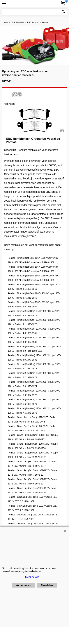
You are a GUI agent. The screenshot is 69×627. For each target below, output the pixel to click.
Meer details (32, 577)
